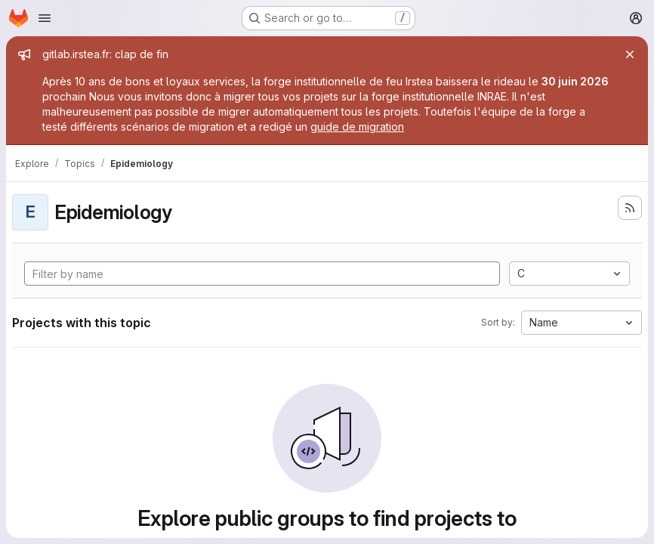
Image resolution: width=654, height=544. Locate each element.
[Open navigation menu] (44, 18)
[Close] (630, 54)
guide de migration (357, 126)
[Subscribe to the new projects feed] (630, 208)
